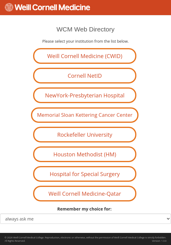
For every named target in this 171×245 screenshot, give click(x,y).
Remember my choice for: (85, 209)
